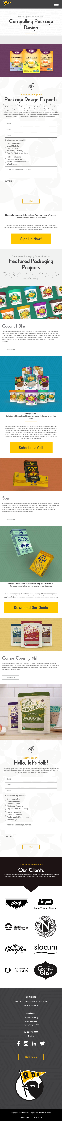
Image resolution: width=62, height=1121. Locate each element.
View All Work (11, 360)
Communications (14, 143)
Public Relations (14, 157)
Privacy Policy (24, 1117)
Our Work (43, 1001)
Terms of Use (37, 1117)
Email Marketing (14, 146)
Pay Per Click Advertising (17, 153)
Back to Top (31, 1057)
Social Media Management (18, 162)
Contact (34, 1006)
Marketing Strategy (15, 151)
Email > (31, 1036)
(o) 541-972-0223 (31, 1032)
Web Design (12, 164)
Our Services (31, 1001)
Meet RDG (19, 1001)
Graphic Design (13, 148)
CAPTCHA (8, 181)
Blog (26, 1006)
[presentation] (23, 188)
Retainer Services (14, 159)
